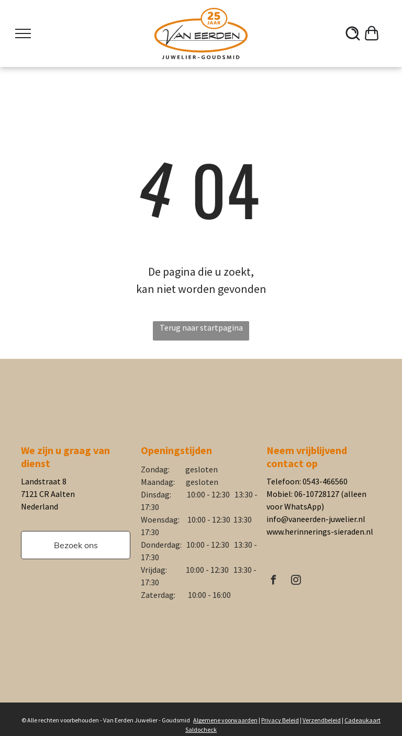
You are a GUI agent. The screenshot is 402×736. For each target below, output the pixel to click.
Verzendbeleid (322, 720)
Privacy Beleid (280, 720)
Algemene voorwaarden (225, 720)
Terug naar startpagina (201, 327)
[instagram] (296, 581)
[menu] (23, 33)
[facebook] (273, 581)
